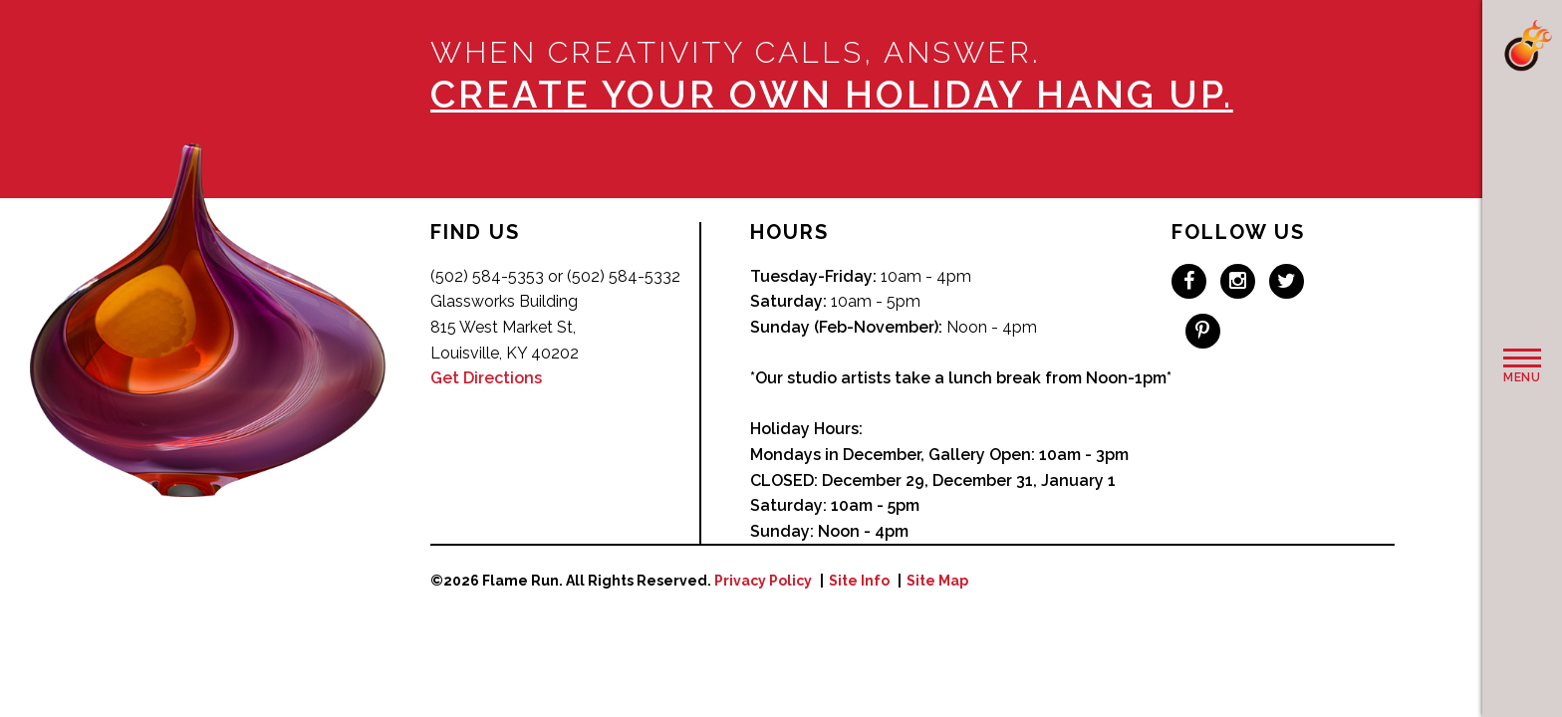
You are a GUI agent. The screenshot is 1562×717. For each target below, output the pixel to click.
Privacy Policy (763, 581)
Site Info (859, 581)
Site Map (937, 581)
